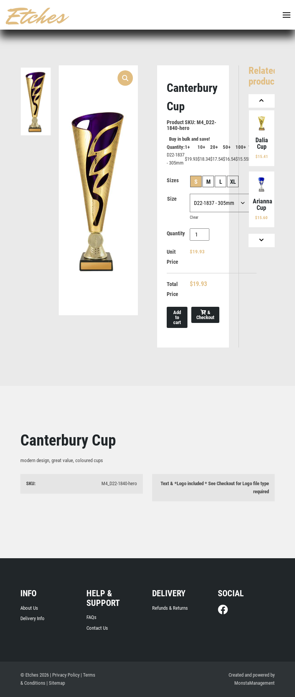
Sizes (173, 180)
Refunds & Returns (170, 608)
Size (172, 199)
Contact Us (97, 628)
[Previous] (262, 101)
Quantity (176, 233)
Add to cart (177, 317)
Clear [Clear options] (194, 217)
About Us (29, 608)
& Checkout (205, 314)
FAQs (91, 617)
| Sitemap (55, 683)
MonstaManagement (254, 683)
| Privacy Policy (65, 675)
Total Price (172, 289)
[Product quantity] (199, 234)
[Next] (262, 240)
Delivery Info (32, 618)
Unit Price (172, 257)
